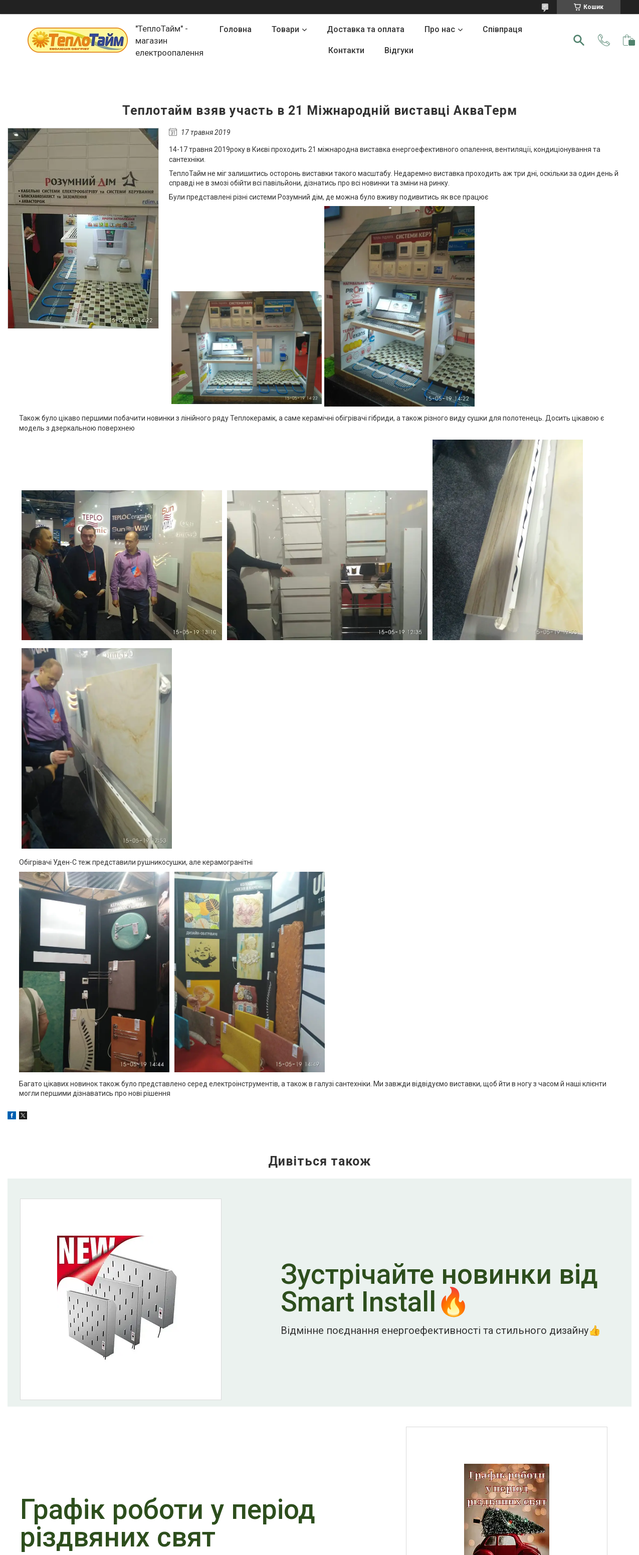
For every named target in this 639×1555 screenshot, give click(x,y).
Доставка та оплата (365, 29)
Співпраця (502, 29)
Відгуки (398, 50)
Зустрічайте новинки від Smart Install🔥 (439, 1289)
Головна (236, 29)
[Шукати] (579, 40)
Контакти (346, 50)
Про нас (439, 29)
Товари (285, 29)
